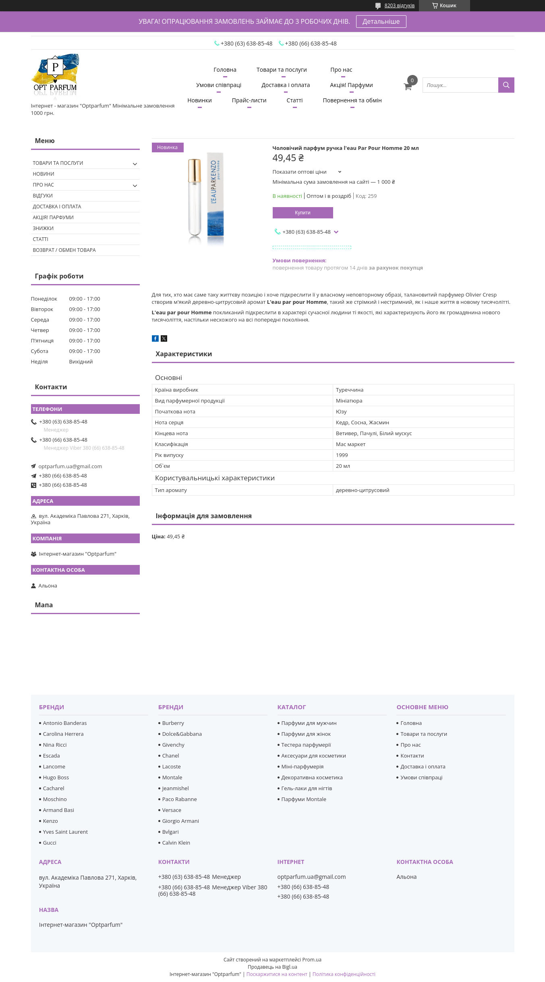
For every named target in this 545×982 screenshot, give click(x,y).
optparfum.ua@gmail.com (70, 466)
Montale (172, 777)
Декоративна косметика (312, 777)
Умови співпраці (218, 85)
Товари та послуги (282, 69)
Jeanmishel (175, 788)
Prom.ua (311, 959)
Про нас (341, 69)
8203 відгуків (400, 5)
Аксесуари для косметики (314, 755)
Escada (51, 755)
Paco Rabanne (179, 799)
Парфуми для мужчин (309, 723)
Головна (224, 69)
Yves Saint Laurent (65, 831)
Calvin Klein (176, 842)
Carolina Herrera (63, 733)
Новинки (199, 100)
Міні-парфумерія (303, 766)
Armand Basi (58, 810)
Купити (302, 213)
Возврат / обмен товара (64, 250)
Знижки (43, 228)
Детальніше (381, 21)
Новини (43, 173)
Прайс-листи (249, 100)
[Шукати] (506, 85)
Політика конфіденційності (344, 974)
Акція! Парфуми (351, 85)
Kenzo (50, 820)
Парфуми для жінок (306, 733)
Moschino (55, 799)
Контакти (412, 755)
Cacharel (53, 788)
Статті (295, 100)
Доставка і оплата (285, 85)
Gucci (49, 842)
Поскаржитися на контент (277, 974)
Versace (171, 810)
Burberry (173, 723)
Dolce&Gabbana (182, 733)
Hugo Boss (56, 777)
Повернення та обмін (352, 100)
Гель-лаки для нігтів (307, 788)
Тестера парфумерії (306, 744)
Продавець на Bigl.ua (272, 966)
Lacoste (171, 766)
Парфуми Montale (304, 799)
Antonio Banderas (65, 723)
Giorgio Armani (180, 820)
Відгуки (43, 195)
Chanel (170, 755)
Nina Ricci (55, 744)
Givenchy (173, 744)
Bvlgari (170, 831)
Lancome (54, 766)
